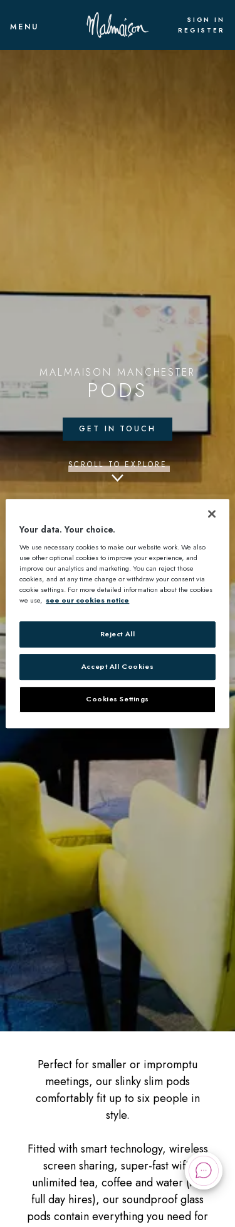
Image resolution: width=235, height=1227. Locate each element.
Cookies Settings (117, 699)
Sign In (206, 20)
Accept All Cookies (117, 667)
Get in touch (117, 428)
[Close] (212, 514)
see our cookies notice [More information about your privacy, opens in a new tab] (87, 601)
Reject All (117, 634)
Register (201, 30)
